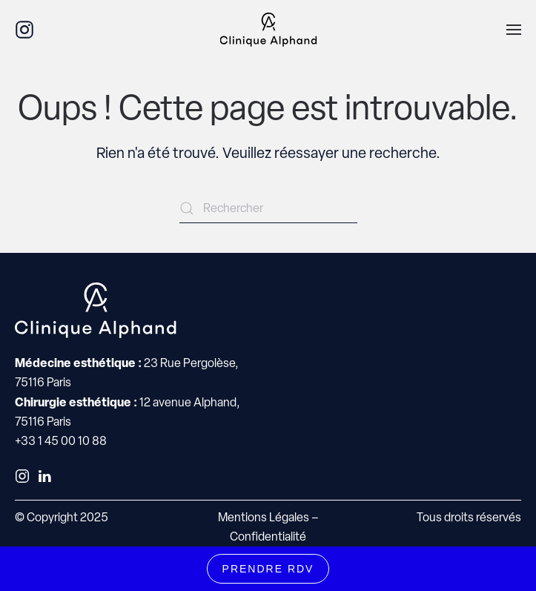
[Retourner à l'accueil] (268, 29)
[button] (513, 29)
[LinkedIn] (44, 475)
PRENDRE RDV (268, 569)
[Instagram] (24, 29)
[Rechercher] (268, 208)
